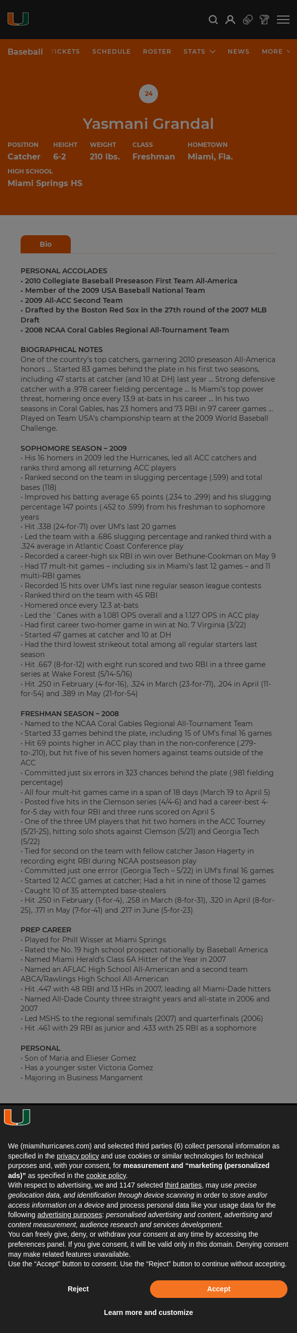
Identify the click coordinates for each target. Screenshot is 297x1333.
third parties (183, 1185)
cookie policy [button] (106, 1176)
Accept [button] (219, 1289)
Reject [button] (78, 1289)
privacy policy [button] (78, 1156)
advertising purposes (69, 1215)
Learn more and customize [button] (148, 1312)
